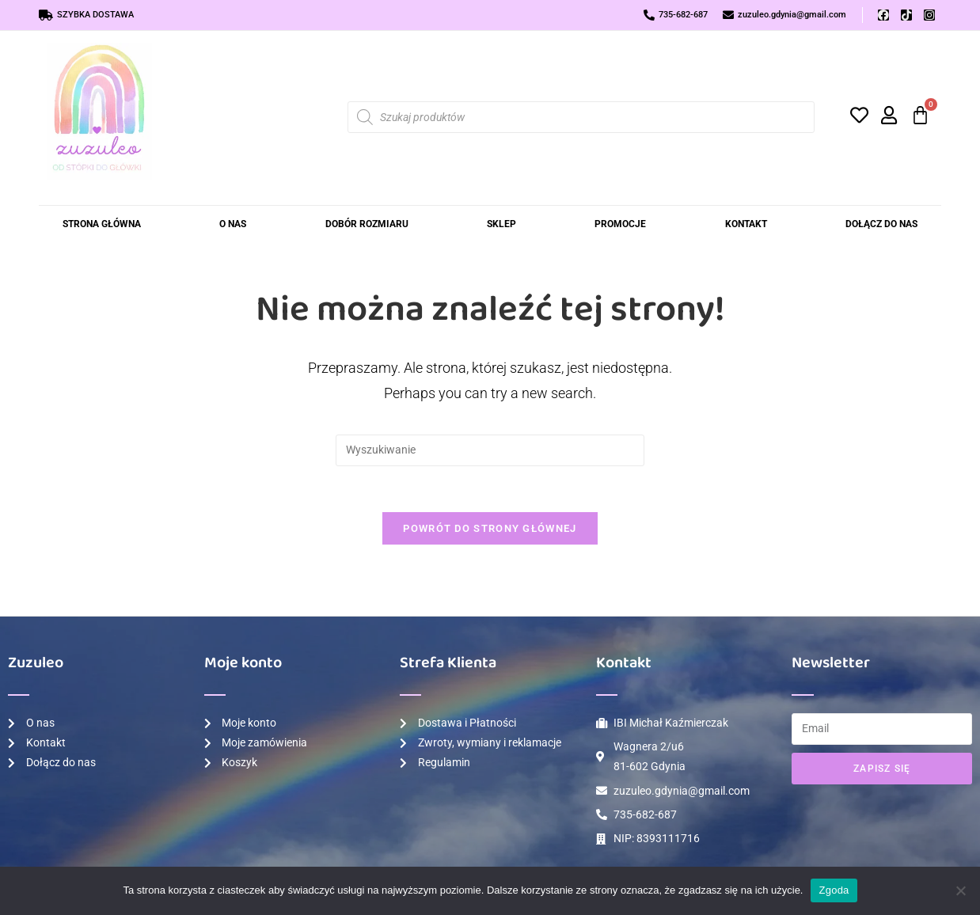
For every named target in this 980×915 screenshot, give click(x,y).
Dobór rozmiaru (366, 224)
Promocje (620, 224)
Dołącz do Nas (881, 224)
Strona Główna (102, 224)
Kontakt (746, 224)
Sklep (501, 224)
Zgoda (834, 890)
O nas (232, 224)
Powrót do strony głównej (489, 530)
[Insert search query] (490, 450)
